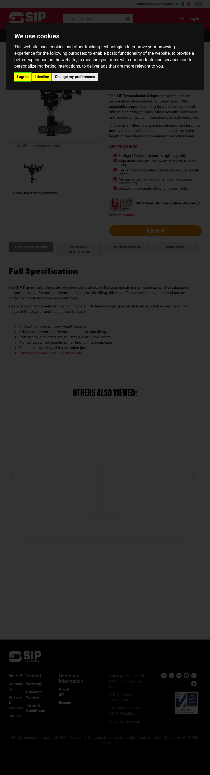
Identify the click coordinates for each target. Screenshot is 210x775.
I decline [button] (42, 77)
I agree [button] (22, 77)
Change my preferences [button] (75, 77)
